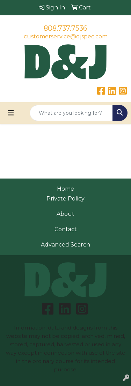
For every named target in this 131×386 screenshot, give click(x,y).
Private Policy (65, 198)
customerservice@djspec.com (66, 36)
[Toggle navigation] (10, 113)
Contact (65, 229)
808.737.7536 (65, 28)
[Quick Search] (71, 113)
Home (65, 189)
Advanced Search (65, 244)
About (65, 214)
